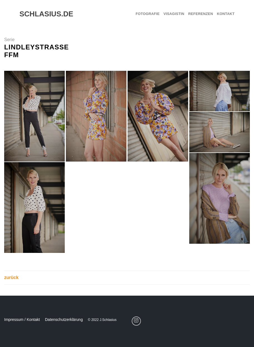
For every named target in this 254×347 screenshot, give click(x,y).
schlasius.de (43, 13)
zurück (11, 277)
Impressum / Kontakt (22, 319)
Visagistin (173, 14)
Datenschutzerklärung (64, 319)
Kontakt (226, 14)
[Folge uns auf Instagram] (136, 321)
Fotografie (148, 14)
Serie (9, 39)
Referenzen (200, 14)
